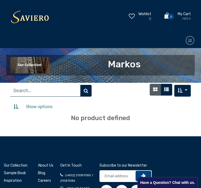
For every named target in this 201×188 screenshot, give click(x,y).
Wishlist (144, 14)
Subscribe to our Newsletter (123, 165)
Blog (41, 173)
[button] (182, 91)
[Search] (86, 91)
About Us (45, 165)
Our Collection (15, 165)
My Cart (184, 14)
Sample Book (15, 173)
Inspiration (13, 180)
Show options (39, 106)
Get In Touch (71, 165)
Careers (44, 180)
